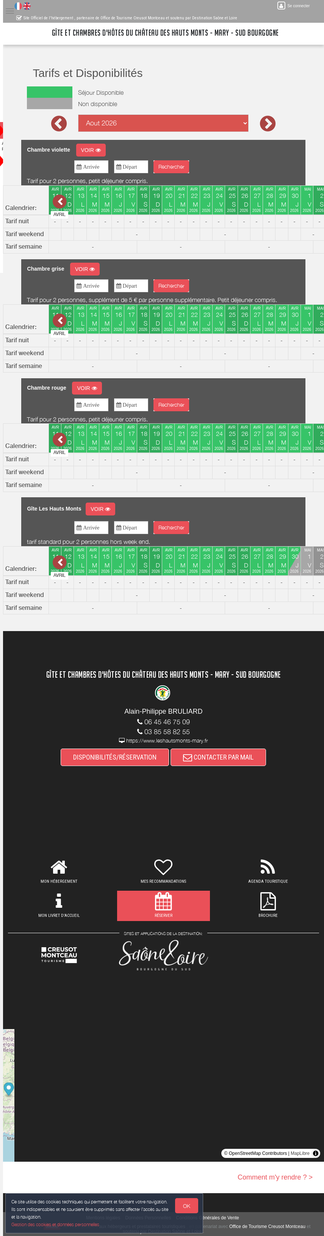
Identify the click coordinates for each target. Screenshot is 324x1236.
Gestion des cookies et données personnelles (58, 1223)
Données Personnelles (157, 1217)
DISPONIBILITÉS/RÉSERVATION (123, 757)
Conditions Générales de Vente (216, 1217)
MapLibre (300, 1153)
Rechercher (180, 166)
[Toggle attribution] (315, 1153)
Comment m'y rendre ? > (275, 1177)
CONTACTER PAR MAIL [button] (227, 757)
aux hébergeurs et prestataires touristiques (153, 1226)
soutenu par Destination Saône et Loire (173, 1231)
